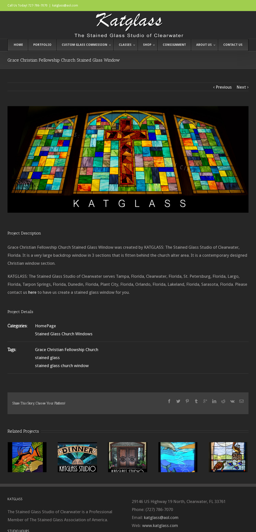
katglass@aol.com (65, 5)
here (32, 292)
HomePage (45, 325)
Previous (224, 87)
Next (241, 87)
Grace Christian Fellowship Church (66, 349)
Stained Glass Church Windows (63, 333)
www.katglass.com (160, 525)
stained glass (47, 357)
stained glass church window (62, 365)
